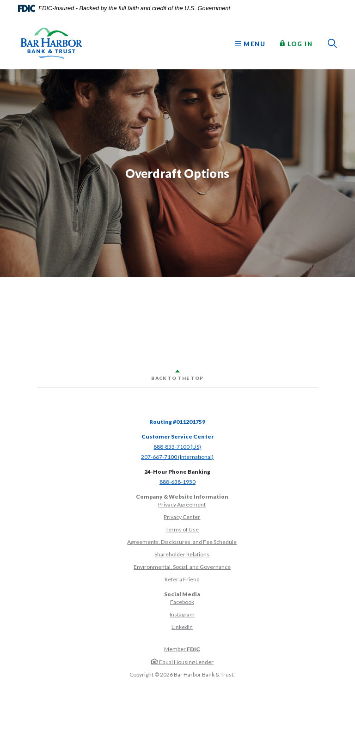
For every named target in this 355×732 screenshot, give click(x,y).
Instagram (182, 614)
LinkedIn (182, 626)
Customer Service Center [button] (177, 436)
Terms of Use (182, 529)
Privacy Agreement (182, 504)
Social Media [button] (182, 594)
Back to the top (177, 378)
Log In (296, 43)
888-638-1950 (177, 481)
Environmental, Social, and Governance (182, 566)
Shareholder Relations (181, 554)
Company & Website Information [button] (182, 496)
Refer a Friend (182, 579)
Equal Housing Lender (182, 662)
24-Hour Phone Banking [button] (177, 471)
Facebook (182, 601)
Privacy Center (182, 516)
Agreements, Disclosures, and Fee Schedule (182, 541)
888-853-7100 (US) (177, 446)
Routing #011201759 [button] (177, 421)
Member (182, 649)
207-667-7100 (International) (177, 456)
